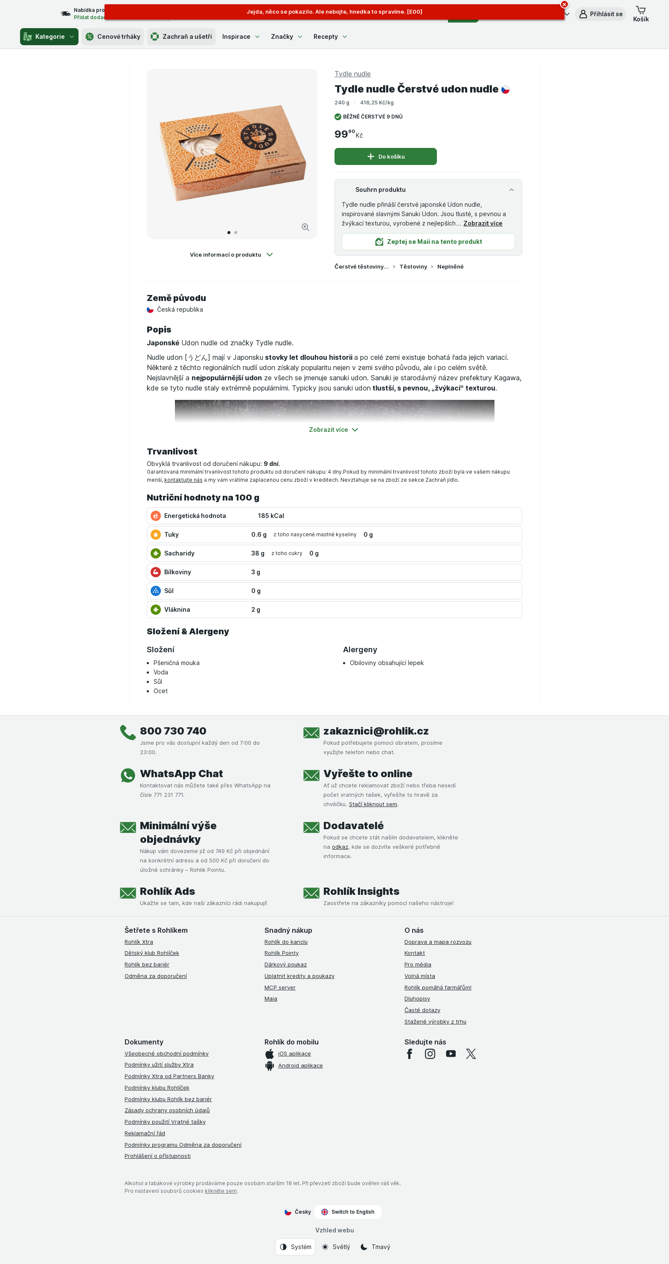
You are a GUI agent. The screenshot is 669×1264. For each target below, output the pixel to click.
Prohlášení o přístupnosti (158, 1155)
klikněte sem (221, 1191)
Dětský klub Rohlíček (152, 952)
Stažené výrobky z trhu (435, 1021)
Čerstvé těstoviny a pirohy (361, 266)
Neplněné (450, 266)
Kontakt (414, 952)
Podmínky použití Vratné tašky (165, 1121)
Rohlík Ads (167, 891)
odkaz (340, 846)
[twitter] (471, 1054)
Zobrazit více (483, 223)
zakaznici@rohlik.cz (376, 731)
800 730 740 (173, 731)
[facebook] (409, 1054)
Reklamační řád (145, 1133)
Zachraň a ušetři (181, 36)
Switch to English (348, 1212)
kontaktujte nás (183, 480)
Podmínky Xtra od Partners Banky (169, 1076)
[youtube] (450, 1054)
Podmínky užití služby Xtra (159, 1064)
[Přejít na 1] (228, 232)
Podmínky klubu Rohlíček (157, 1087)
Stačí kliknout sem (373, 804)
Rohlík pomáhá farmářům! (437, 987)
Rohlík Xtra (139, 941)
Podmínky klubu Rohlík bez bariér (168, 1099)
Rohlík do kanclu (286, 941)
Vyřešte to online (368, 773)
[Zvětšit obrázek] (305, 227)
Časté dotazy (422, 1010)
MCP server (280, 987)
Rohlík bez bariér (147, 964)
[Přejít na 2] (235, 232)
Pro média (417, 964)
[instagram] (430, 1054)
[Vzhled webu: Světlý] (335, 1246)
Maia (271, 998)
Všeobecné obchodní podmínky (167, 1053)
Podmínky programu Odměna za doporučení (183, 1144)
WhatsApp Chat (181, 773)
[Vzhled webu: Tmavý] (375, 1246)
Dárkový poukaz (286, 964)
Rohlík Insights (361, 891)
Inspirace (241, 36)
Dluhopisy (417, 998)
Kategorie (49, 36)
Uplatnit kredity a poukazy (299, 975)
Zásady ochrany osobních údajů (167, 1110)
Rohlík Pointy (282, 952)
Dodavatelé (353, 825)
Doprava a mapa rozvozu (437, 941)
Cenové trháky (112, 36)
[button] (600, 14)
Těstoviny (413, 266)
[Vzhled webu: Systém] (295, 1246)
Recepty (331, 36)
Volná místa (419, 975)
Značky (287, 36)
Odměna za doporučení (156, 975)
